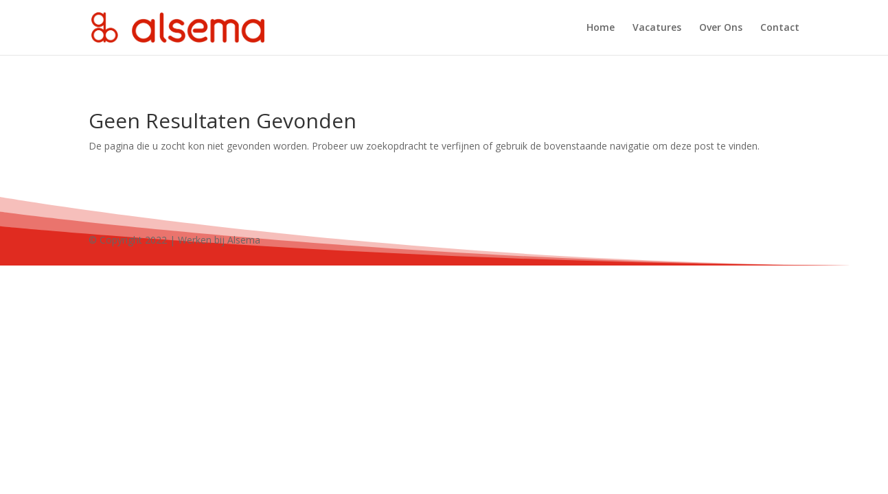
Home (601, 28)
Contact (779, 28)
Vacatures (657, 28)
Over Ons (720, 28)
